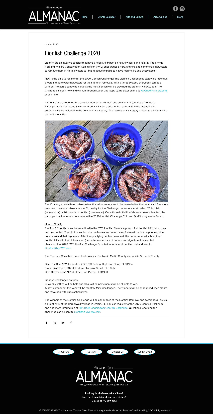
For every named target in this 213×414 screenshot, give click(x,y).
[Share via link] (71, 322)
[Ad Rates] (91, 352)
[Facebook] (175, 8)
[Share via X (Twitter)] (54, 322)
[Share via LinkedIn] (62, 322)
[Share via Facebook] (46, 322)
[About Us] (63, 352)
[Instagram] (182, 8)
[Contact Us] (117, 352)
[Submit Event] (144, 352)
